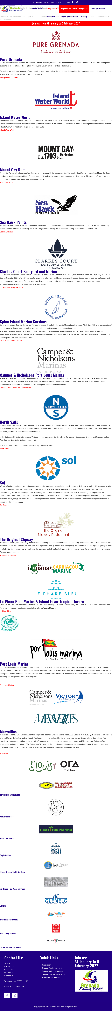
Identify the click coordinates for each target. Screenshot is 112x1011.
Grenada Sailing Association (53, 971)
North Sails (9, 422)
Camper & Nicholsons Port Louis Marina (32, 375)
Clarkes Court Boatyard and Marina (28, 271)
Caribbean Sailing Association (53, 974)
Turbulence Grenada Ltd (10, 794)
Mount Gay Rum (12, 169)
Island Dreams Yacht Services (12, 872)
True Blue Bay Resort (9, 919)
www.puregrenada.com (9, 78)
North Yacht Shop (7, 816)
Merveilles (8, 731)
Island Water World (15, 117)
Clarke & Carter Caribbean (10, 947)
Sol (2, 483)
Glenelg (3, 905)
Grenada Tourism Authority (52, 968)
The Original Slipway (16, 539)
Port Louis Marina (14, 664)
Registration (46, 965)
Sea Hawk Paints (13, 222)
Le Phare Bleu (5, 611)
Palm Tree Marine (7, 838)
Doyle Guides (5, 855)
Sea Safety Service (8, 933)
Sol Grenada (5, 505)
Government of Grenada (51, 977)
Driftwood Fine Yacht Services (12, 888)
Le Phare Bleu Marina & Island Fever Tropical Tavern (42, 601)
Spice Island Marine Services (23, 321)
